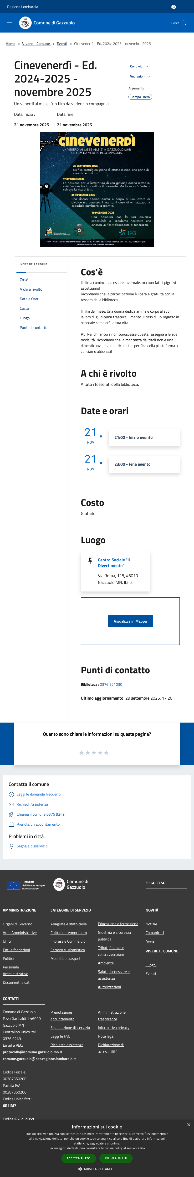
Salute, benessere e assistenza (114, 975)
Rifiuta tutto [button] (116, 1158)
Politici (8, 958)
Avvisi (150, 941)
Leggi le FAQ (61, 1036)
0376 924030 (111, 684)
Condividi (140, 66)
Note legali (106, 1036)
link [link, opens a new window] (142, 1148)
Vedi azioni (141, 76)
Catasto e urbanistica (68, 950)
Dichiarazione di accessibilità (111, 1048)
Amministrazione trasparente (112, 1015)
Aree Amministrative (20, 932)
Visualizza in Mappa (130, 621)
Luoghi (151, 965)
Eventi (62, 43)
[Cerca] (184, 23)
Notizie (151, 924)
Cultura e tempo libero (69, 932)
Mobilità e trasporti (66, 958)
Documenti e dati (17, 982)
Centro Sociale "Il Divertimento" (114, 563)
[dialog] (97, 1148)
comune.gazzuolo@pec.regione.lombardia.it (39, 1058)
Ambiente (106, 963)
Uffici (7, 941)
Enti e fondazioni (16, 950)
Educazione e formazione (118, 924)
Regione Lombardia (22, 7)
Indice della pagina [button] (33, 264)
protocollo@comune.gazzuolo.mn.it (32, 1052)
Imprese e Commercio (68, 941)
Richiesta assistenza (67, 1045)
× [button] (188, 1125)
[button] (97, 1168)
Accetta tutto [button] (79, 1158)
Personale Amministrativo (15, 970)
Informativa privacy (113, 1027)
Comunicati (155, 932)
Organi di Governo (17, 924)
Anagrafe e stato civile (69, 924)
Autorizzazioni (109, 987)
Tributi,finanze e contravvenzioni (111, 951)
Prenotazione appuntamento (62, 1015)
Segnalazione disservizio (70, 1027)
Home (10, 43)
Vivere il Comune (36, 43)
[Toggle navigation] (9, 22)
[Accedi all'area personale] (173, 7)
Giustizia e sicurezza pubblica (114, 935)
